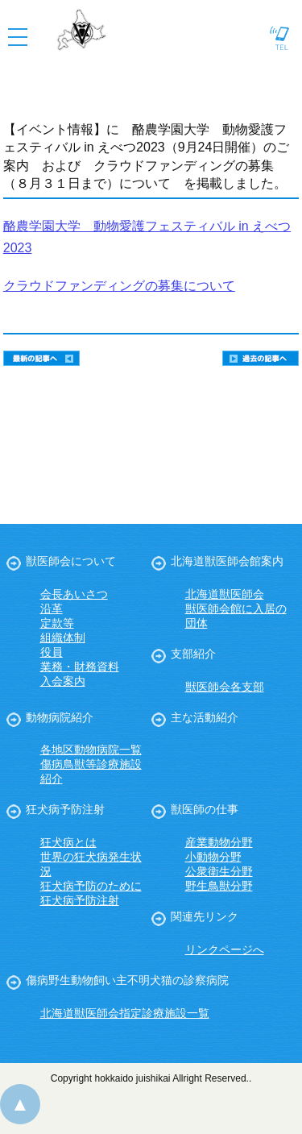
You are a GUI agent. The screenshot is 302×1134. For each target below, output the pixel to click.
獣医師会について (71, 561)
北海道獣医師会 (224, 594)
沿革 (51, 608)
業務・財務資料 (79, 666)
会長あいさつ (74, 594)
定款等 (57, 623)
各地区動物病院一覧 (91, 749)
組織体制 (62, 637)
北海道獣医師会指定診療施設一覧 (124, 1013)
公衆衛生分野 (219, 871)
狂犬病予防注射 (65, 809)
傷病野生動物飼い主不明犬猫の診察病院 (127, 980)
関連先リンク (204, 916)
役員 (51, 652)
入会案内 (62, 681)
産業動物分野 (219, 842)
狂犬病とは (68, 842)
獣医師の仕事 (204, 809)
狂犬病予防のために (91, 885)
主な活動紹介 (204, 717)
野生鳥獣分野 (219, 885)
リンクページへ (224, 949)
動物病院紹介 (59, 717)
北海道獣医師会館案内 (227, 561)
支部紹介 (193, 653)
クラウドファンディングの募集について (119, 286)
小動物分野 (213, 856)
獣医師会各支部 (224, 686)
